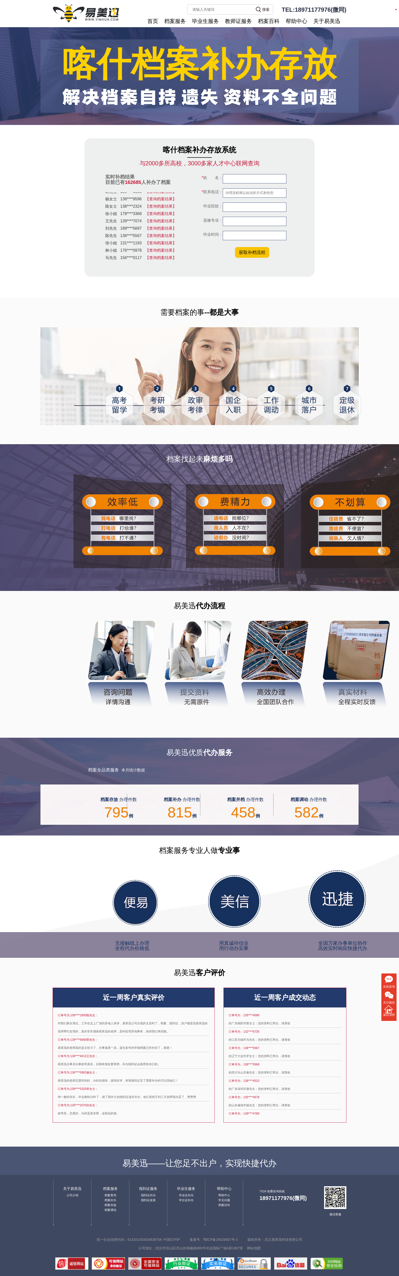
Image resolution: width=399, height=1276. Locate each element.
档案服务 (175, 21)
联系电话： (212, 192)
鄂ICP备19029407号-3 (220, 1240)
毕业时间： (212, 234)
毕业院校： (212, 206)
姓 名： (212, 178)
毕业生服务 (205, 21)
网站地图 (254, 1248)
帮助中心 (296, 21)
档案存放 (110, 1205)
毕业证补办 (186, 1195)
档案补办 (110, 1200)
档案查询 (110, 1195)
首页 (152, 21)
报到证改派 (148, 1200)
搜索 (266, 9)
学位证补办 (186, 1200)
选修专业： (212, 220)
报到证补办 (148, 1195)
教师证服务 (238, 21)
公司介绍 (72, 1195)
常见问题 (224, 1200)
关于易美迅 (326, 21)
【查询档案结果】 (160, 193)
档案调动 (110, 1210)
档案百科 (269, 21)
